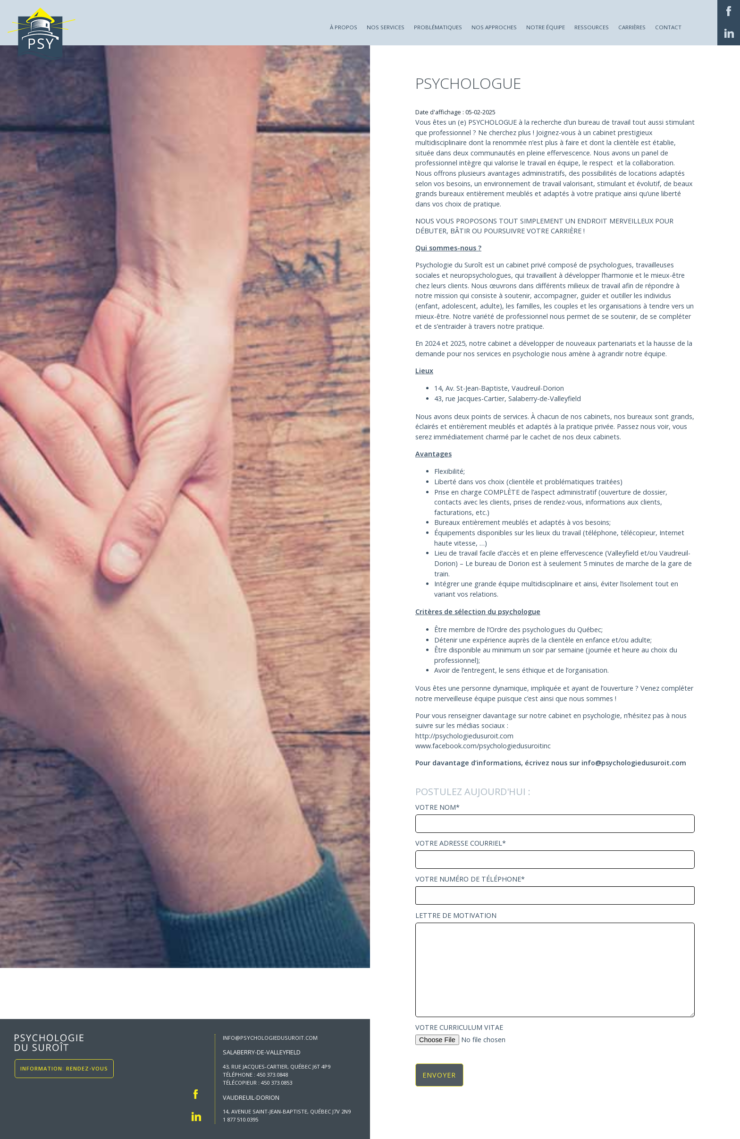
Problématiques (438, 27)
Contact (668, 27)
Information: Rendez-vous (64, 1068)
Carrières (632, 27)
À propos (343, 27)
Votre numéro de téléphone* (555, 890)
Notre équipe (545, 27)
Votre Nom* (555, 818)
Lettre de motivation (555, 964)
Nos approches (494, 27)
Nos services (385, 27)
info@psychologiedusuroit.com (270, 1037)
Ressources (591, 27)
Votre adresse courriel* (555, 854)
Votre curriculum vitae (555, 1034)
